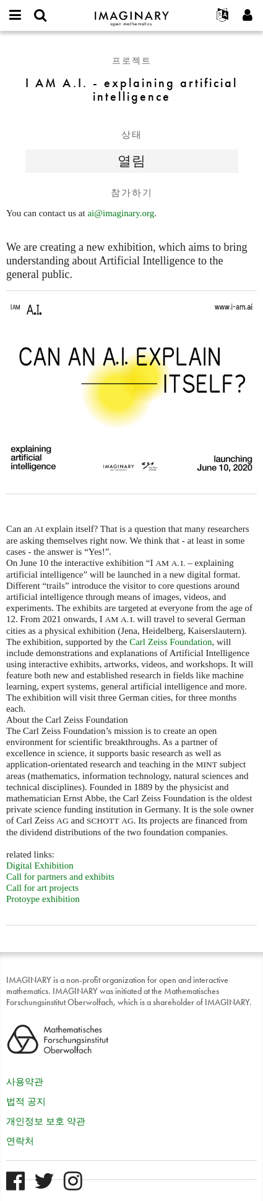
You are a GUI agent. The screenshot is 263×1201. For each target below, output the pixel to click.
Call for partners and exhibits (60, 877)
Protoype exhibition (43, 899)
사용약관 (24, 1081)
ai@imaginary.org (120, 213)
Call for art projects (42, 888)
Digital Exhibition (40, 865)
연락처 (20, 1141)
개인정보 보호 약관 (45, 1121)
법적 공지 (26, 1101)
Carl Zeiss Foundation (170, 642)
